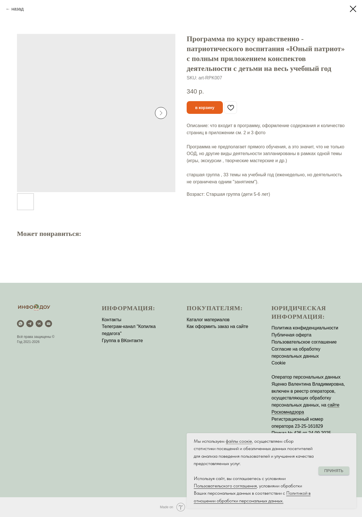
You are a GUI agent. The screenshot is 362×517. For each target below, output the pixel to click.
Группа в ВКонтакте (122, 340)
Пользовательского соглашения (225, 485)
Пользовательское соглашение (304, 342)
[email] (48, 323)
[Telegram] (29, 323)
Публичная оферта (291, 335)
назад (17, 8)
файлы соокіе (239, 441)
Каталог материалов (208, 319)
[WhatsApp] (20, 323)
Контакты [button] (111, 319)
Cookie (279, 362)
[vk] (39, 323)
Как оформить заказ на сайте (217, 326)
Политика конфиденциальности (305, 327)
